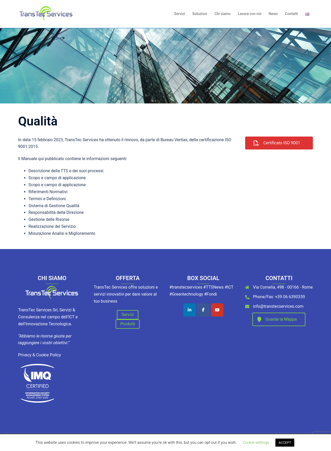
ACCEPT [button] (285, 443)
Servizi (179, 14)
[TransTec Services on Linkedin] (189, 310)
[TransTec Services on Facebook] (203, 310)
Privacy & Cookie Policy (39, 354)
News (273, 14)
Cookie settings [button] (256, 442)
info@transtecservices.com (278, 306)
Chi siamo (222, 14)
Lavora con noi (249, 14)
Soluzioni (199, 14)
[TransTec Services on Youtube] (217, 310)
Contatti (291, 14)
